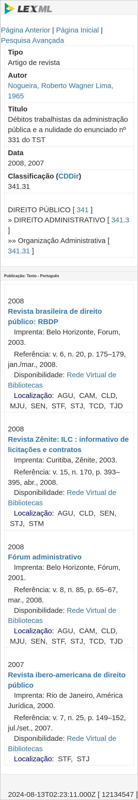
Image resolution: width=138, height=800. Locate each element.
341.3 (120, 220)
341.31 (19, 251)
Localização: (34, 395)
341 (83, 210)
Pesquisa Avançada (32, 40)
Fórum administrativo (45, 557)
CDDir (68, 176)
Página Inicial (77, 30)
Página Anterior (25, 30)
